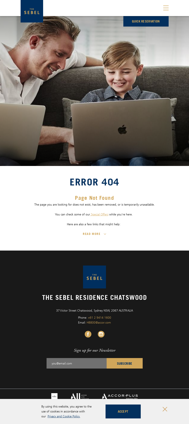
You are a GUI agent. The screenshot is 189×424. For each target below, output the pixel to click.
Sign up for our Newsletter (94, 350)
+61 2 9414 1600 (99, 317)
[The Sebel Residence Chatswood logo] (32, 11)
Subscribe (124, 363)
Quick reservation (146, 21)
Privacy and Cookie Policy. (64, 416)
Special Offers (99, 214)
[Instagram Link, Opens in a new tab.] (101, 334)
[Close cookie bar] (164, 409)
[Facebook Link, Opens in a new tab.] (88, 334)
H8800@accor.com (99, 322)
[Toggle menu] (166, 8)
